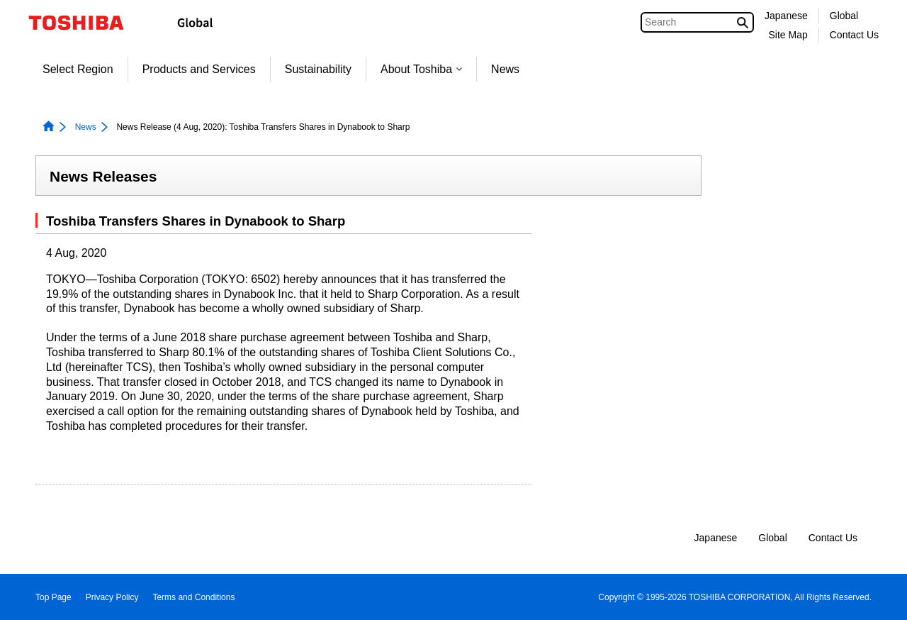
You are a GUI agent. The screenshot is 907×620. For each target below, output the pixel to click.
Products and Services (199, 69)
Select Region (78, 69)
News (505, 69)
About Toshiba (421, 69)
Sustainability (318, 69)
